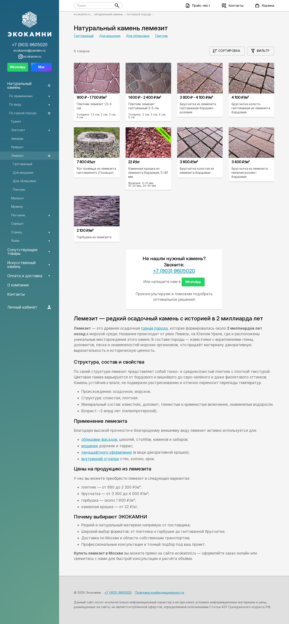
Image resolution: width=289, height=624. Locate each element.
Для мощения (109, 36)
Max (41, 67)
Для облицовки (137, 36)
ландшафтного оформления (106, 452)
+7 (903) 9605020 (174, 271)
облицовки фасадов (99, 439)
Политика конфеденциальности (159, 592)
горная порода (154, 328)
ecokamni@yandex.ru (30, 50)
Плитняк (161, 36)
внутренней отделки (100, 458)
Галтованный (84, 36)
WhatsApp (193, 282)
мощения (89, 446)
